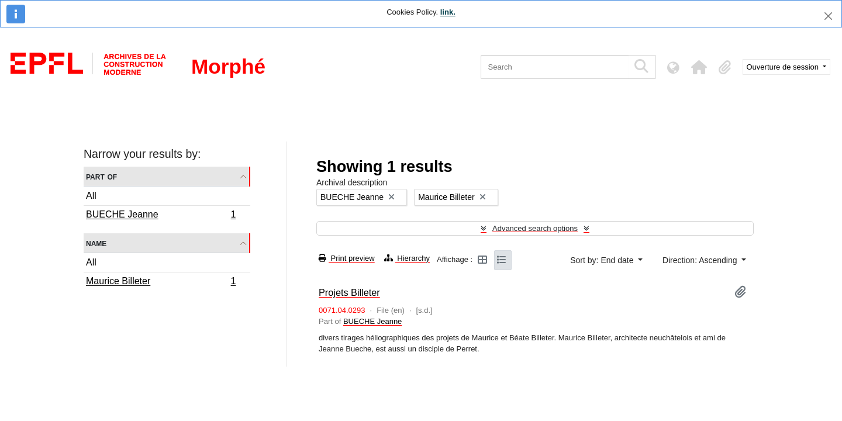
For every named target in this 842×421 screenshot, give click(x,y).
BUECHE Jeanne (160, 216)
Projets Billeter (349, 292)
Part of (101, 176)
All (91, 196)
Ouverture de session (784, 67)
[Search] (555, 67)
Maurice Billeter (160, 282)
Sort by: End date (603, 260)
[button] (699, 67)
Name (96, 243)
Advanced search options (535, 228)
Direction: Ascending (701, 260)
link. (447, 12)
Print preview (347, 258)
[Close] (828, 16)
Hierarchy (407, 258)
